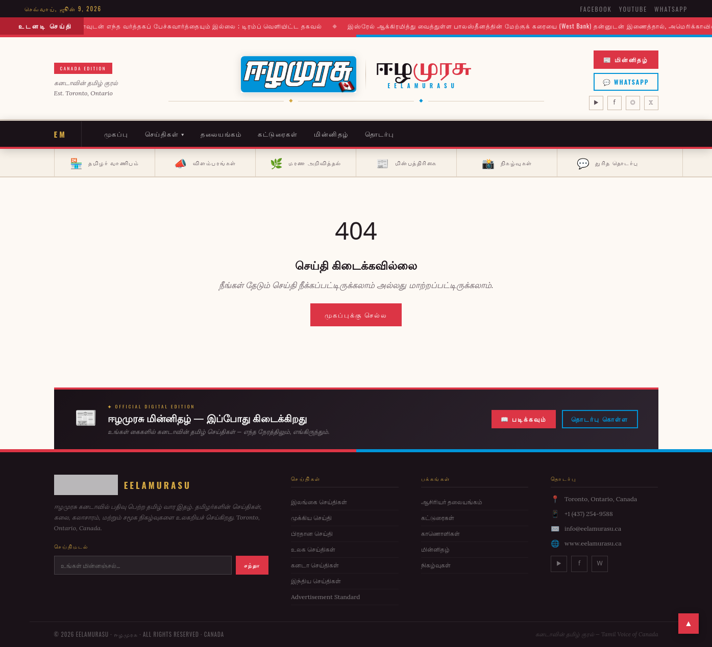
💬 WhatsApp (626, 81)
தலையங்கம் (221, 133)
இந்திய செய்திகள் (316, 581)
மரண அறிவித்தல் (305, 162)
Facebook (595, 9)
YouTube (633, 9)
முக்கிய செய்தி (311, 518)
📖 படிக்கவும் (524, 420)
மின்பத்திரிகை (406, 162)
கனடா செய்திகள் (315, 565)
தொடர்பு (380, 133)
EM (60, 134)
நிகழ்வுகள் (507, 162)
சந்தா (252, 565)
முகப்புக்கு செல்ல (356, 314)
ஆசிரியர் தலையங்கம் (451, 502)
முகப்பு (116, 133)
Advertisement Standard (325, 597)
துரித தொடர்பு (608, 162)
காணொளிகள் (440, 533)
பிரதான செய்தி (312, 533)
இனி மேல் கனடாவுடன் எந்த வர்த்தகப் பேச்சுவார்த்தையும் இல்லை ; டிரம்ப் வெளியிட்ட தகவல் (187, 25)
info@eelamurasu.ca (592, 528)
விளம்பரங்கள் (205, 162)
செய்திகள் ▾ (165, 133)
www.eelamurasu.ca (593, 543)
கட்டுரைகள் (278, 133)
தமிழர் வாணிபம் (104, 162)
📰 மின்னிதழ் (625, 59)
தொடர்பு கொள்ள (599, 420)
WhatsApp (671, 9)
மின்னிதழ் (331, 133)
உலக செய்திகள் (313, 549)
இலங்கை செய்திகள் (319, 502)
